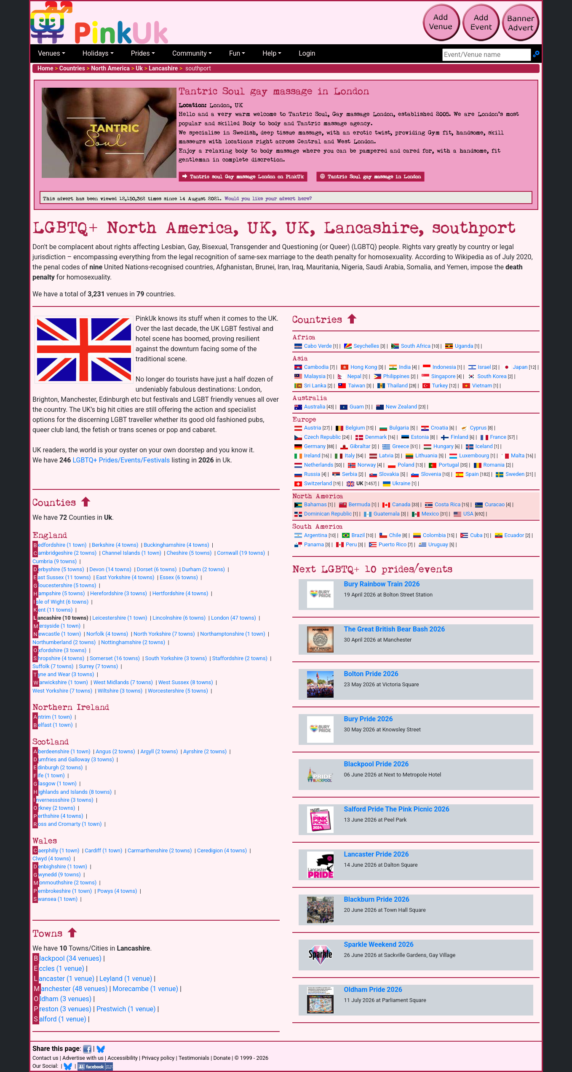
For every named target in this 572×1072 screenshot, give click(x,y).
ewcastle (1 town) (56, 634)
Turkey (435, 385)
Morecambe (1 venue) (145, 989)
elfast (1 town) (52, 725)
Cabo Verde (313, 346)
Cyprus (473, 428)
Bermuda (355, 504)
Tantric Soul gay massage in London (370, 176)
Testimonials (194, 1058)
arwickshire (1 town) (60, 682)
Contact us (45, 1058)
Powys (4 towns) (117, 891)
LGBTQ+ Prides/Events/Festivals (121, 460)
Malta (512, 455)
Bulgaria (394, 428)
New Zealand (396, 406)
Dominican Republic (323, 513)
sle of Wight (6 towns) (60, 601)
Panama (309, 544)
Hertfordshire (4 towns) (180, 593)
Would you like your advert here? (268, 198)
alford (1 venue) (59, 1019)
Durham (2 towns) (203, 569)
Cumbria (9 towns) (54, 561)
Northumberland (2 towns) (64, 642)
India (400, 367)
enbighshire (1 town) (59, 866)
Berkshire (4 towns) (115, 545)
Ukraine (397, 483)
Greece (395, 446)
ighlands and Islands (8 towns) (72, 791)
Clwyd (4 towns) (51, 858)
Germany (310, 446)
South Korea (487, 376)
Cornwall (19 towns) (241, 553)
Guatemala (382, 513)
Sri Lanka (310, 385)
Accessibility (122, 1058)
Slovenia (426, 474)
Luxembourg (469, 455)
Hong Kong (359, 367)
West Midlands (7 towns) (123, 682)
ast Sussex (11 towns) (61, 577)
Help (269, 53)
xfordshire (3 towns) (59, 650)
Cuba (471, 535)
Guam (352, 406)
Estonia (415, 437)
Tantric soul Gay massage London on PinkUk (243, 176)
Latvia (381, 455)
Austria (307, 428)
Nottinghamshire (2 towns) (133, 642)
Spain (467, 474)
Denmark (371, 437)
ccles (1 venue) (58, 968)
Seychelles (361, 346)
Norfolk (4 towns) (107, 634)
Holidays (96, 53)
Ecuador (509, 535)
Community (189, 53)
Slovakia (384, 474)
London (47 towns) (233, 618)
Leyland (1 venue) (125, 979)
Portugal (444, 465)
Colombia (429, 535)
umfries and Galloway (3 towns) (73, 759)
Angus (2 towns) (115, 751)
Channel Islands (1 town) (131, 553)
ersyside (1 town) (56, 626)
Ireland (307, 455)
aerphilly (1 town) (56, 850)
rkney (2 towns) (53, 807)
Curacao (490, 504)
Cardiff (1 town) (103, 850)
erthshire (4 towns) (57, 816)
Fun (234, 53)
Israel (479, 367)
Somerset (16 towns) (115, 658)
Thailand (392, 385)
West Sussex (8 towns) (185, 682)
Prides (140, 53)
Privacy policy (158, 1058)
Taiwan (351, 385)
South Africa (410, 346)
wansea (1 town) (55, 899)
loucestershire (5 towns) (64, 585)
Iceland (479, 446)
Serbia (344, 474)
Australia (309, 406)
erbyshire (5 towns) (58, 569)
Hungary (439, 446)
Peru (346, 544)
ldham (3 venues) (61, 999)
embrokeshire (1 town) (62, 891)
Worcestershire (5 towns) (178, 691)
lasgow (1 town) (54, 783)
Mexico (425, 513)
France (494, 437)
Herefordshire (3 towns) (118, 593)
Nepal (349, 376)
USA (463, 513)
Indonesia (439, 367)
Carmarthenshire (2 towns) (160, 850)
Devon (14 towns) (110, 569)
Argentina (310, 535)
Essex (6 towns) (179, 577)
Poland (401, 465)
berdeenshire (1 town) (61, 751)
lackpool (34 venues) (67, 958)
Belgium (350, 428)
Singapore (438, 376)
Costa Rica (442, 504)
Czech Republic (317, 437)
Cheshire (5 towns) (189, 553)
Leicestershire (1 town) (119, 618)
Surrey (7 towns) (98, 666)
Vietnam (477, 385)
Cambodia (311, 367)
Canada (396, 504)
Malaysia (310, 376)
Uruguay (433, 544)
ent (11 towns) (52, 609)
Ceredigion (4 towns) (222, 850)
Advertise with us (83, 1058)
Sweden (510, 474)
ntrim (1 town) (52, 716)
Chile (390, 535)
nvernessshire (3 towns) (63, 799)
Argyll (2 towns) (159, 751)
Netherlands (313, 465)
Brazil (353, 535)
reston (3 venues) (61, 1009)
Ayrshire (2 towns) (205, 751)
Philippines (391, 376)
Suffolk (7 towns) (52, 666)
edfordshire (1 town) (59, 545)
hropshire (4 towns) (58, 658)
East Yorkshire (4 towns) (125, 577)
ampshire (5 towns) (58, 593)
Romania (489, 465)
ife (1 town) (48, 775)
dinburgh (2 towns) (57, 767)
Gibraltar (355, 446)
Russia (307, 474)
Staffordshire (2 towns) (239, 658)
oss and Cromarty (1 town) (67, 824)
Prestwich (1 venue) (126, 1009)
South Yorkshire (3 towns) (176, 658)
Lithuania (421, 455)
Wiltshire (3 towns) (120, 691)
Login (307, 53)
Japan (515, 367)
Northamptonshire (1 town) (232, 634)
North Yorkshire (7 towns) (164, 634)
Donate (221, 1058)
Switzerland (313, 483)
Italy (345, 455)
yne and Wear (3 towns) (63, 674)
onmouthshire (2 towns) (64, 883)
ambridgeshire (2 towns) (64, 553)
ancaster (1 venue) (63, 978)
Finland (454, 437)
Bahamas (310, 504)
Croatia (434, 428)
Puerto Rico (387, 544)
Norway (362, 465)
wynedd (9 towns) (56, 874)
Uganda (459, 346)
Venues (49, 53)
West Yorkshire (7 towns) (62, 691)
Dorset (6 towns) (157, 569)
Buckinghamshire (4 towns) (176, 545)
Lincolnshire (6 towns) (179, 618)
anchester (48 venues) (69, 988)
